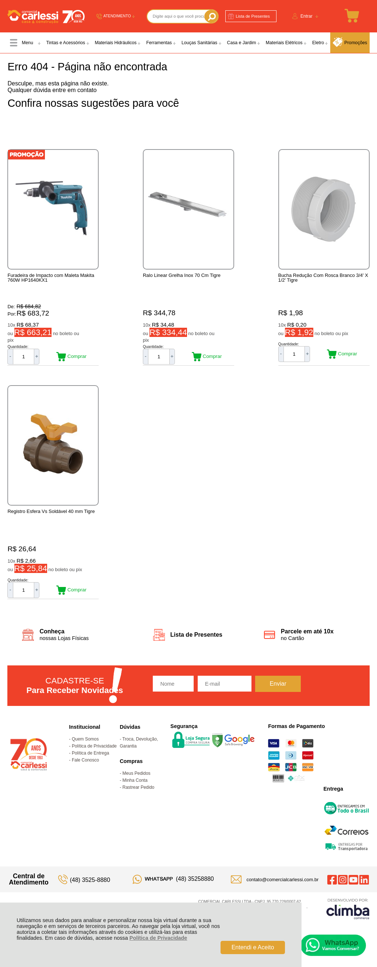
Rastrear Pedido (139, 800)
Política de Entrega (90, 766)
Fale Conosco (85, 773)
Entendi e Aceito (253, 947)
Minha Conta (135, 793)
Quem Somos (85, 752)
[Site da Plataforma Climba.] (348, 921)
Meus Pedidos (137, 786)
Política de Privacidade (158, 938)
